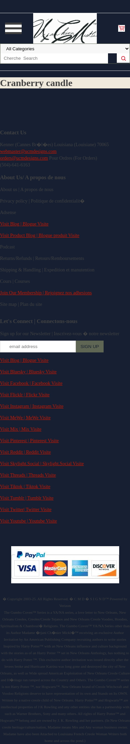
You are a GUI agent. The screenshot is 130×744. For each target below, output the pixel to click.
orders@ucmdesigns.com (24, 158)
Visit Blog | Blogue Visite (24, 224)
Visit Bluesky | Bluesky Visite (28, 371)
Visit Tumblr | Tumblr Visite (26, 498)
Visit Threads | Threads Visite (28, 475)
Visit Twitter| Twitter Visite (25, 509)
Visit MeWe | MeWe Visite (25, 417)
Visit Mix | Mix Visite (20, 429)
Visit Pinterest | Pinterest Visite (29, 440)
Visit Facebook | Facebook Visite (31, 383)
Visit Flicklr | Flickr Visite (24, 394)
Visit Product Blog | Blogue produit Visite (39, 235)
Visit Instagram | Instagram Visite (32, 406)
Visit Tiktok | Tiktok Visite (25, 486)
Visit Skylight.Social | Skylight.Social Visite (42, 463)
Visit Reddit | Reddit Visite (25, 452)
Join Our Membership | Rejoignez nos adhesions (46, 292)
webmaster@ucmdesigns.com (28, 151)
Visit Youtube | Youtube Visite (28, 521)
